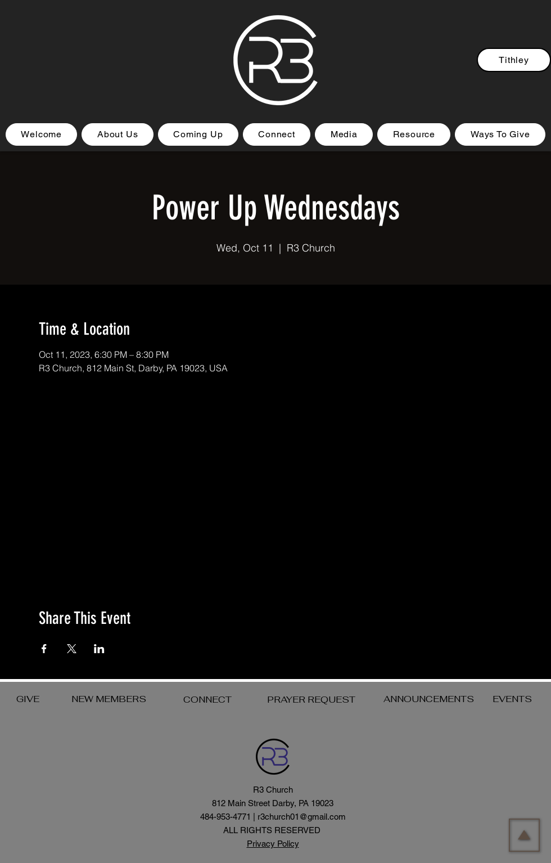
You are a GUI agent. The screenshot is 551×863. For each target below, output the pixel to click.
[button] (198, 134)
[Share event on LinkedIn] (99, 648)
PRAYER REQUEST (311, 699)
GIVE (27, 699)
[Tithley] (514, 60)
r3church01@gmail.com (302, 816)
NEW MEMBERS (108, 699)
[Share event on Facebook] (44, 648)
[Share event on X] (71, 648)
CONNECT (207, 699)
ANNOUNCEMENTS (428, 699)
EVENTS (512, 699)
